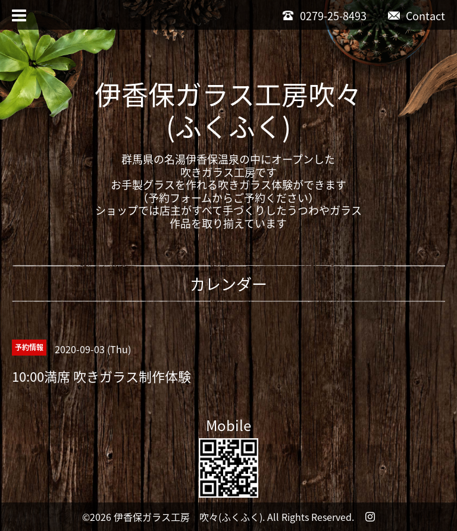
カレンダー (228, 283)
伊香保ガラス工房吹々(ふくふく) (228, 110)
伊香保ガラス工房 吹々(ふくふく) (188, 517)
